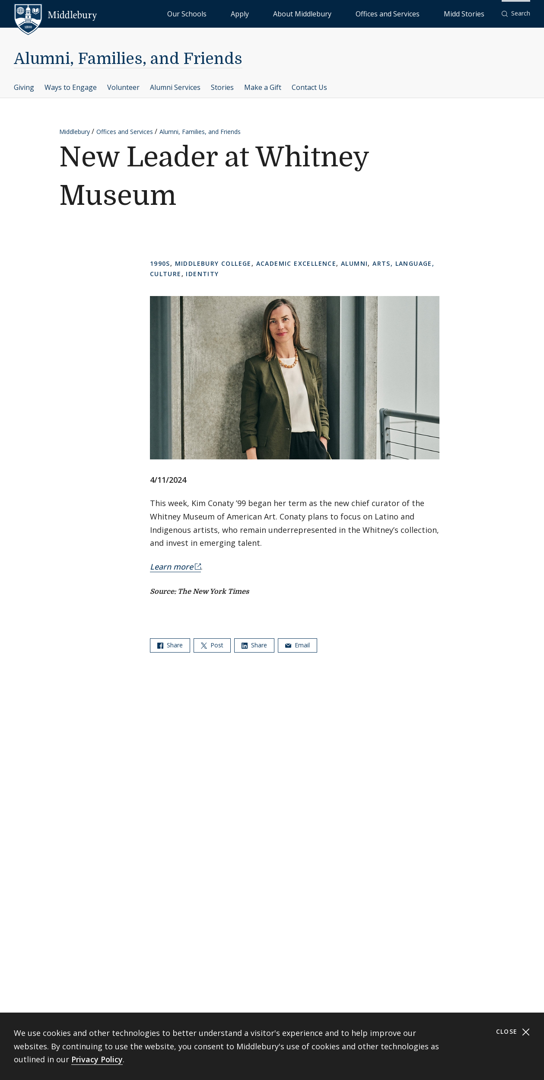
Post (212, 645)
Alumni (354, 263)
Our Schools (276, 13)
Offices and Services (417, 13)
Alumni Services (175, 87)
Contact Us (309, 87)
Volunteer (123, 87)
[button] (516, 13)
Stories (222, 87)
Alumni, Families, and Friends (128, 59)
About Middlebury (354, 13)
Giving (24, 87)
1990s (160, 263)
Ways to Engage (71, 87)
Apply (310, 13)
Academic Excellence (296, 263)
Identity (202, 274)
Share (170, 645)
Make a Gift (262, 87)
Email (297, 645)
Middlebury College (213, 263)
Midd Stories (473, 13)
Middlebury (74, 131)
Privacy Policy (97, 1059)
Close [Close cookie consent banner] (513, 1031)
